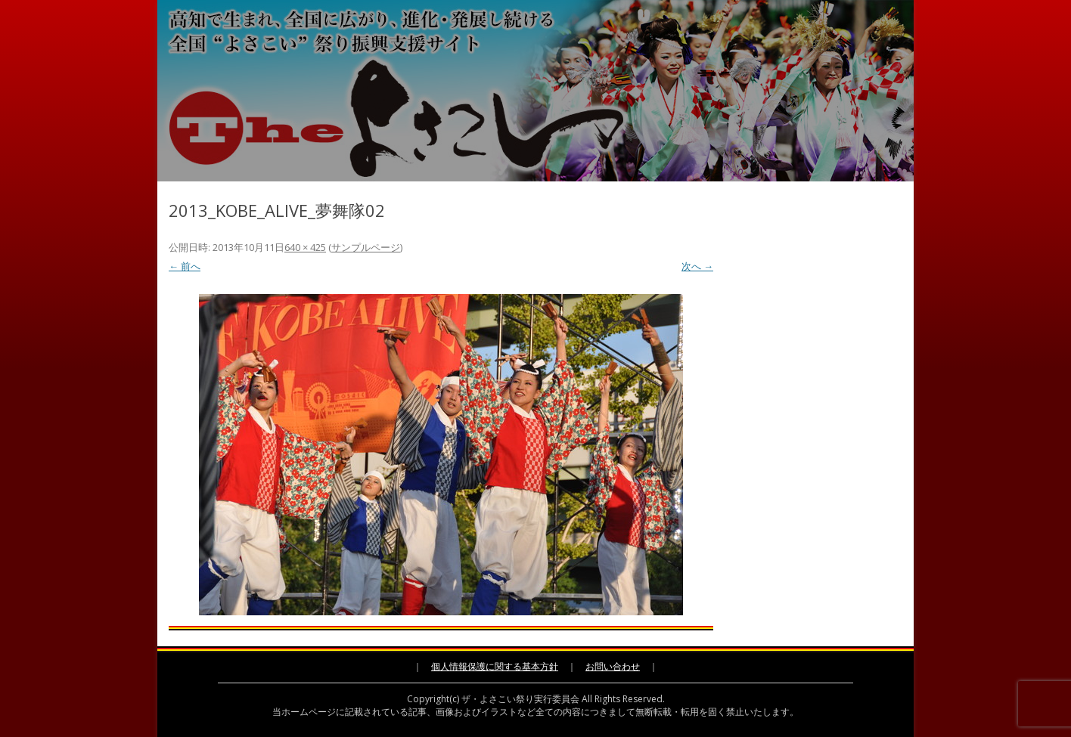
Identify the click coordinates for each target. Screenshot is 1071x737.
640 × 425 (305, 247)
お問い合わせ (612, 666)
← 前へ (184, 266)
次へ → (697, 266)
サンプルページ (365, 247)
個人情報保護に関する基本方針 (494, 666)
